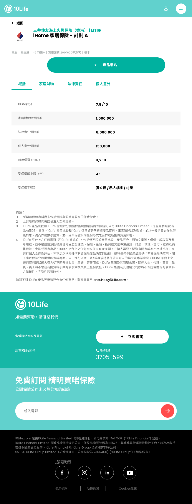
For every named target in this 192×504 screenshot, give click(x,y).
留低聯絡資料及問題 (29, 336)
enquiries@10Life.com (109, 280)
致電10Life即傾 (25, 350)
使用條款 (61, 488)
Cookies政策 (128, 488)
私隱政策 (93, 488)
